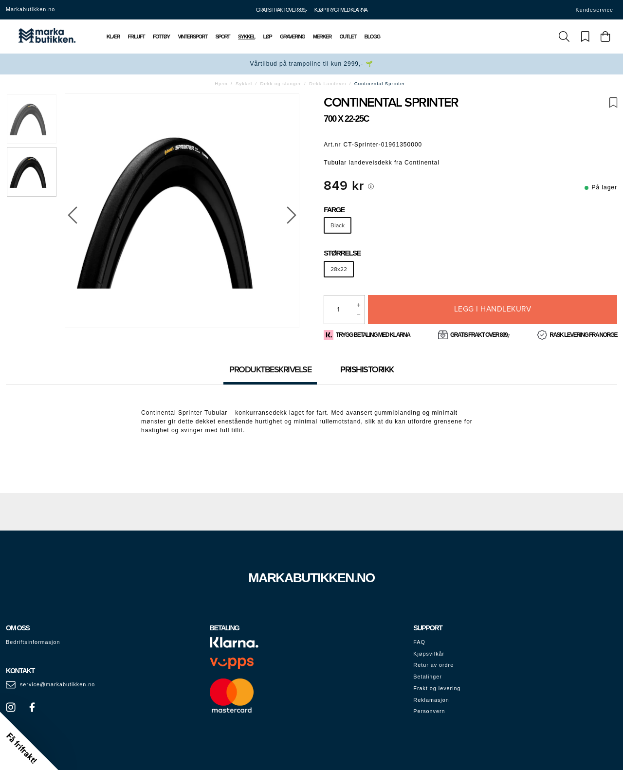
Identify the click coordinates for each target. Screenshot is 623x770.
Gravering (292, 36)
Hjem (221, 83)
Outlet (348, 36)
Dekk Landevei (327, 83)
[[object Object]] (371, 186)
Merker (322, 36)
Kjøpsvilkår (428, 654)
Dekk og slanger (280, 83)
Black (337, 225)
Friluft (136, 36)
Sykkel (246, 36)
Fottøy (161, 36)
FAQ (419, 642)
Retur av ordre (433, 665)
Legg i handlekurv (492, 309)
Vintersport (192, 36)
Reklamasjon (431, 700)
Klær (113, 36)
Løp (267, 36)
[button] (29, 741)
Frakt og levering (436, 688)
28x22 (338, 269)
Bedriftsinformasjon (33, 642)
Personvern (429, 711)
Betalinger (427, 676)
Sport (223, 36)
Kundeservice (594, 10)
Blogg (372, 36)
